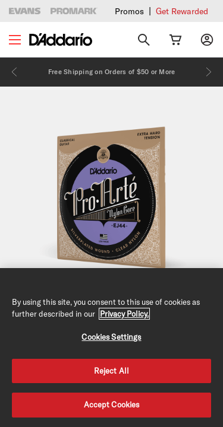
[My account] (207, 39)
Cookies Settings (111, 337)
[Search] (144, 40)
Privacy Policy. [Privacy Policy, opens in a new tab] (124, 313)
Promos (129, 11)
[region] (111, 347)
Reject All (111, 370)
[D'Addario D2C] (60, 39)
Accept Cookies (112, 404)
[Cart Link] (175, 40)
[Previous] (14, 72)
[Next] (208, 72)
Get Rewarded (182, 11)
